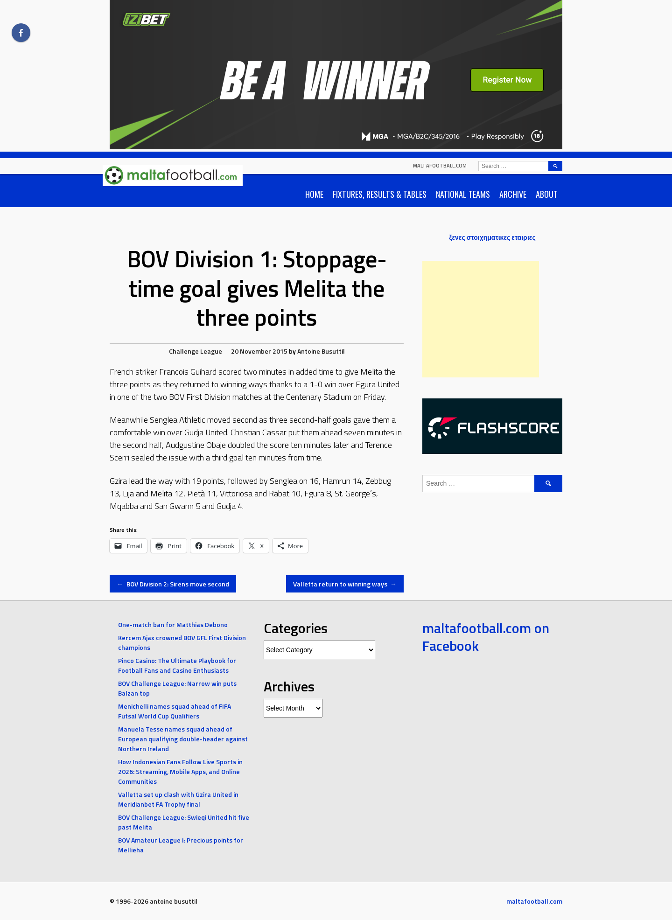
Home (314, 194)
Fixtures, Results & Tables (380, 194)
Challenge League (195, 351)
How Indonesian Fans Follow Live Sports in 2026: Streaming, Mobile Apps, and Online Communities (180, 771)
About (547, 194)
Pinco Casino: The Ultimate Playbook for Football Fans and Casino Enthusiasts (177, 665)
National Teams (463, 194)
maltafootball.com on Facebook (485, 636)
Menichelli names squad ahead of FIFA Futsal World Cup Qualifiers (174, 711)
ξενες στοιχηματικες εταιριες (492, 237)
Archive (512, 194)
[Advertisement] (480, 319)
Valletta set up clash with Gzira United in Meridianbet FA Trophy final (178, 799)
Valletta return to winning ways (345, 584)
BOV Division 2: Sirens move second (173, 584)
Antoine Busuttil (321, 351)
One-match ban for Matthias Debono (173, 624)
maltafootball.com (440, 165)
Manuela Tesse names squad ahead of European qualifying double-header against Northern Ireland (183, 738)
